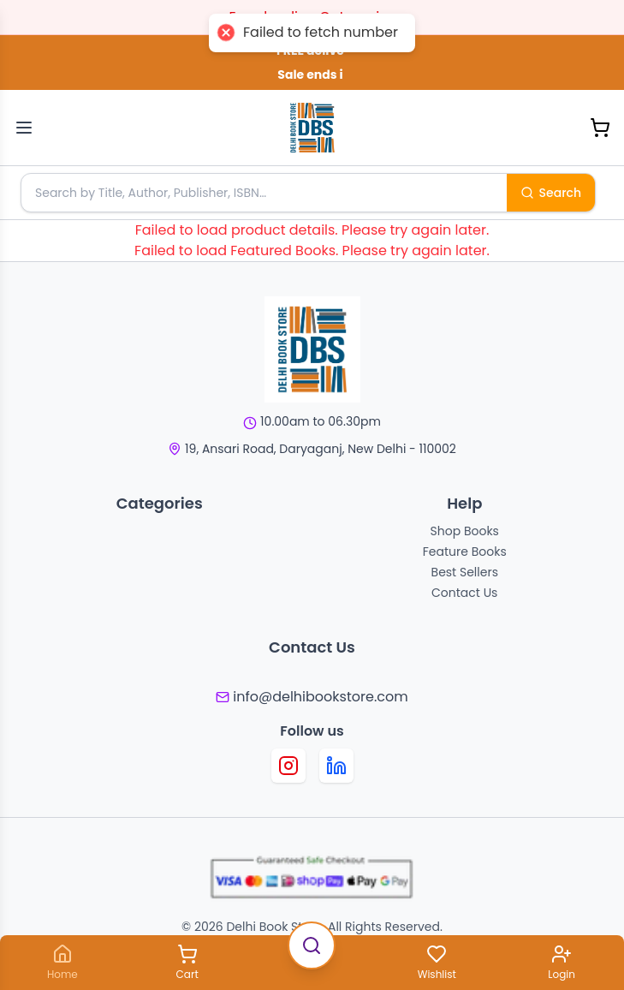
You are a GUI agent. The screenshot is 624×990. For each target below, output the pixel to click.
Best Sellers (464, 572)
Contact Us (464, 592)
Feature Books (465, 551)
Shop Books (465, 531)
